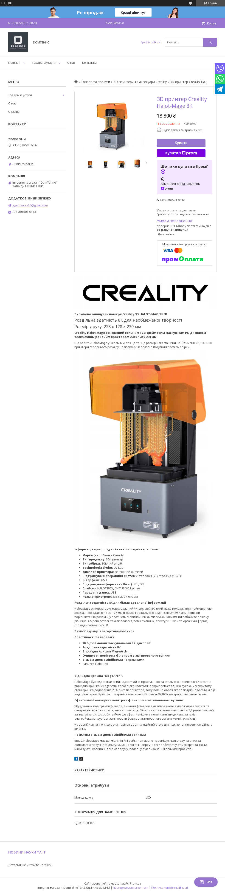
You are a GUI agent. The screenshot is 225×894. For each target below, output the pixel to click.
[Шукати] (210, 42)
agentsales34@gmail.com (30, 205)
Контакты (89, 63)
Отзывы (14, 112)
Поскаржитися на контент (130, 888)
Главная (14, 63)
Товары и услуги (44, 63)
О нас (71, 63)
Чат (206, 882)
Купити (181, 143)
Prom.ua (135, 883)
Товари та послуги (95, 82)
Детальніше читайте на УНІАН (30, 865)
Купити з (181, 153)
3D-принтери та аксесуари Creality (140, 82)
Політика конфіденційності (169, 888)
